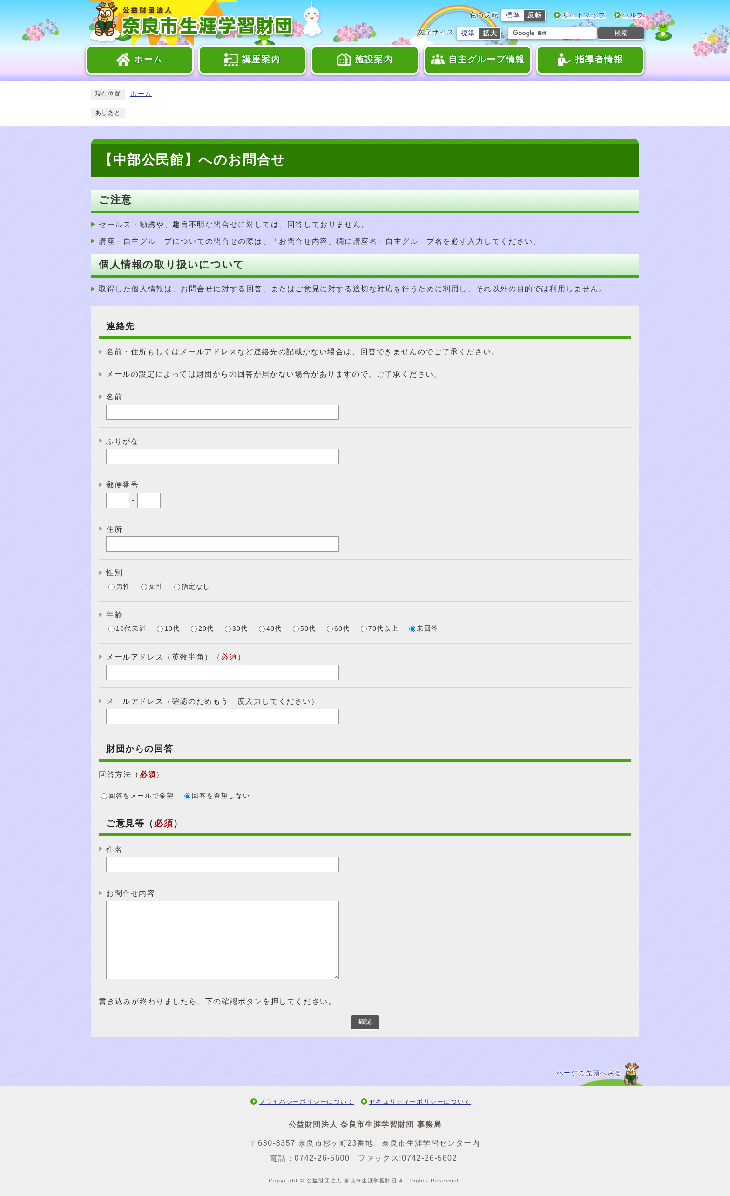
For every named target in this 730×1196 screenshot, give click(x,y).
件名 (114, 849)
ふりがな (122, 441)
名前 (114, 397)
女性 (156, 587)
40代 (274, 628)
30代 (240, 628)
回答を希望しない (221, 795)
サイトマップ (584, 15)
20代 (206, 628)
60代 (342, 628)
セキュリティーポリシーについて (420, 1101)
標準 (513, 15)
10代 (172, 628)
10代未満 (131, 628)
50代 (308, 628)
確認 (365, 1021)
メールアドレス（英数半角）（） (175, 657)
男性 (123, 587)
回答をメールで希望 (141, 795)
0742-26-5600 (322, 1158)
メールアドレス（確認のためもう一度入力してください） (212, 701)
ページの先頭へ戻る (589, 1073)
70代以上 (383, 628)
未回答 (428, 628)
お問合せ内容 (130, 893)
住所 (114, 529)
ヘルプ (633, 15)
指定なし (196, 587)
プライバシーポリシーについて (306, 1101)
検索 (621, 33)
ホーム (141, 93)
